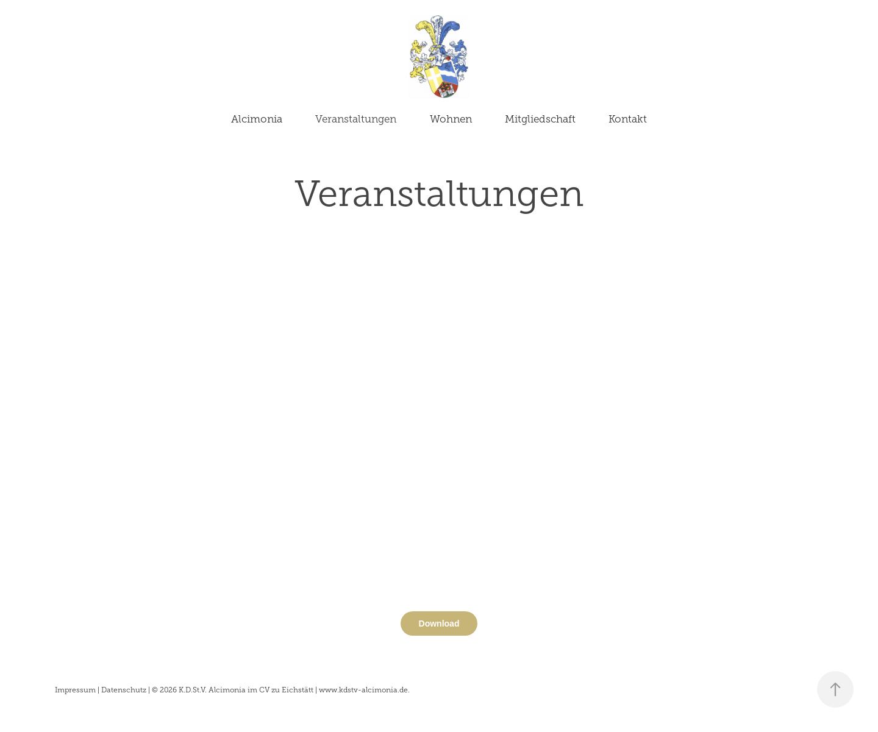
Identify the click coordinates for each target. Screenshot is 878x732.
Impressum (75, 690)
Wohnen (451, 119)
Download (439, 623)
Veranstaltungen (355, 119)
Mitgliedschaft (540, 119)
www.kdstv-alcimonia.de (363, 690)
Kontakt (628, 119)
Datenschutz (123, 690)
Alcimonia (256, 119)
